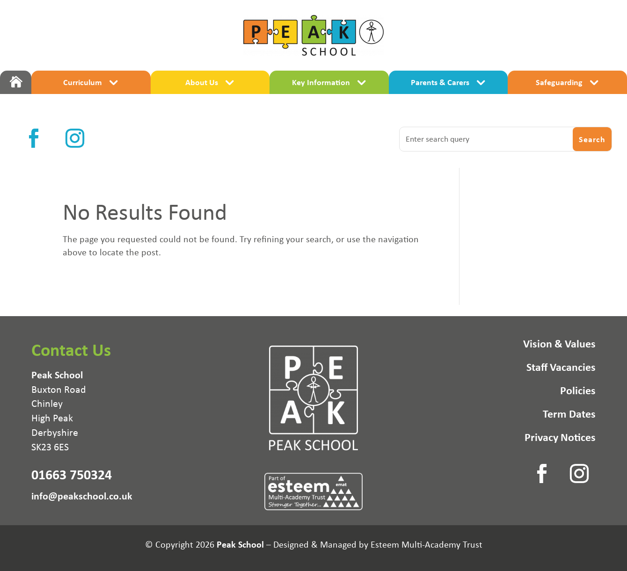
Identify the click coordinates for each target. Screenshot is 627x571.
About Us (201, 82)
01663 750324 (71, 474)
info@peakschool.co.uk (81, 496)
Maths (373, 102)
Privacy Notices (560, 439)
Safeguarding (559, 82)
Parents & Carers (440, 82)
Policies (578, 392)
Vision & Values (559, 345)
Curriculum (82, 82)
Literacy (254, 102)
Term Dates (569, 415)
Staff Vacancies (561, 368)
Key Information (321, 82)
